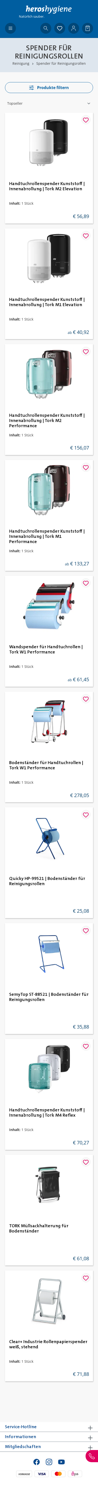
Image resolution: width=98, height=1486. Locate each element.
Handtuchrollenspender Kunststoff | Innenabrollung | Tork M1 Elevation (47, 302)
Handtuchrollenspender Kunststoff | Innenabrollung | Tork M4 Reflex (47, 1112)
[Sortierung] (49, 103)
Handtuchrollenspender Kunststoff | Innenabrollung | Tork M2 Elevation (47, 186)
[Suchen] (45, 28)
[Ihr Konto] (73, 28)
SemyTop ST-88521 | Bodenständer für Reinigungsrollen (49, 997)
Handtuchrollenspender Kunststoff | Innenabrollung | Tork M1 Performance (47, 537)
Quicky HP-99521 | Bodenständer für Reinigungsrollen (47, 881)
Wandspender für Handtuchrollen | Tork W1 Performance (46, 649)
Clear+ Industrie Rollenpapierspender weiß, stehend (48, 1344)
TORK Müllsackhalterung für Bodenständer (38, 1228)
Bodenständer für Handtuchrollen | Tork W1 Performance (46, 765)
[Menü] (10, 28)
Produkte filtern (49, 87)
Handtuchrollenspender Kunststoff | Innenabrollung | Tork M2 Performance (47, 421)
